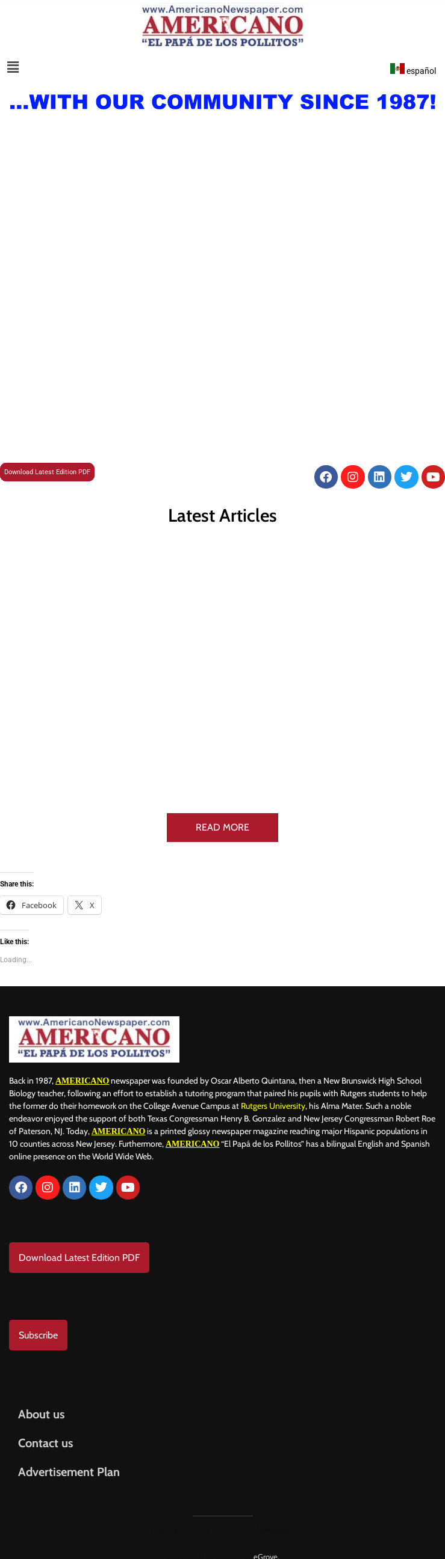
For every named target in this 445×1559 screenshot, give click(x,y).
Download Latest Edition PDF (47, 472)
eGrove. (266, 1545)
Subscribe (38, 1323)
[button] (13, 67)
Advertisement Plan (69, 1460)
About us (41, 1403)
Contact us (45, 1431)
